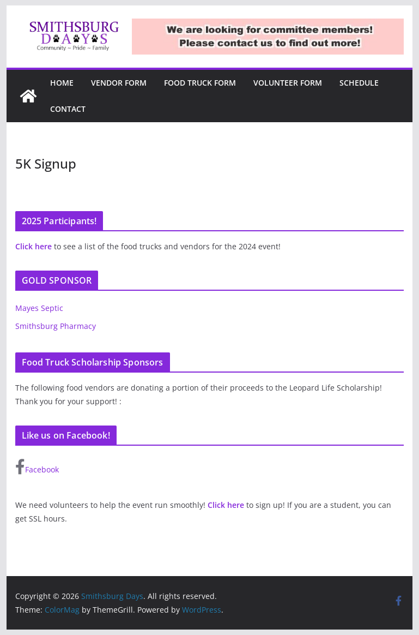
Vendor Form (119, 82)
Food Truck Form (200, 82)
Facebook (37, 467)
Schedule (359, 82)
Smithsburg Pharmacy (55, 326)
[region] (268, 37)
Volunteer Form (287, 82)
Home (62, 82)
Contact (68, 109)
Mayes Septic (39, 308)
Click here (33, 246)
